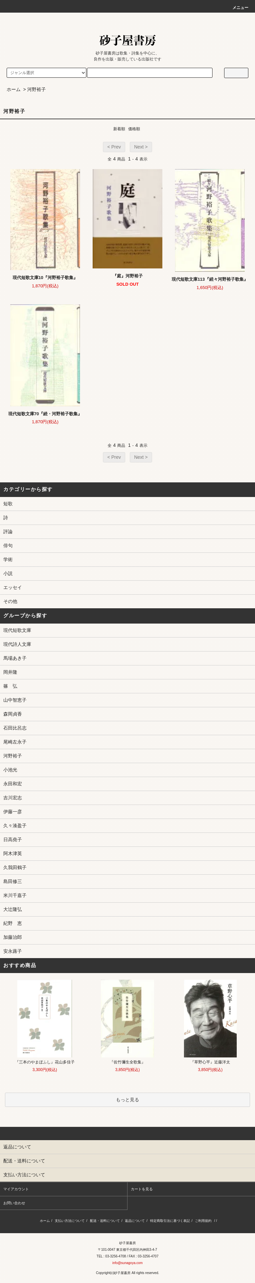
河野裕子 (36, 89)
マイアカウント (16, 1189)
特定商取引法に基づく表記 (170, 1221)
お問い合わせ (14, 1203)
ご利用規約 (203, 1221)
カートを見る (142, 1189)
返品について (135, 1221)
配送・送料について (105, 1221)
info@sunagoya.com (127, 1263)
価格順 (134, 129)
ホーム (14, 89)
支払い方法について (70, 1221)
